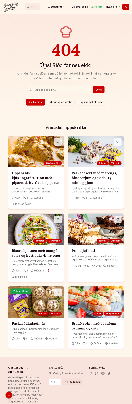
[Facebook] (90, 373)
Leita (99, 89)
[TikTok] (109, 373)
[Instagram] (96, 373)
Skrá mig (73, 381)
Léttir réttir (97, 6)
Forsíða (35, 102)
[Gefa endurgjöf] (9, 395)
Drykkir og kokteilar (91, 102)
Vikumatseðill (80, 6)
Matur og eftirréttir (61, 102)
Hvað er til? (113, 6)
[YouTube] (103, 373)
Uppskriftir (57, 6)
